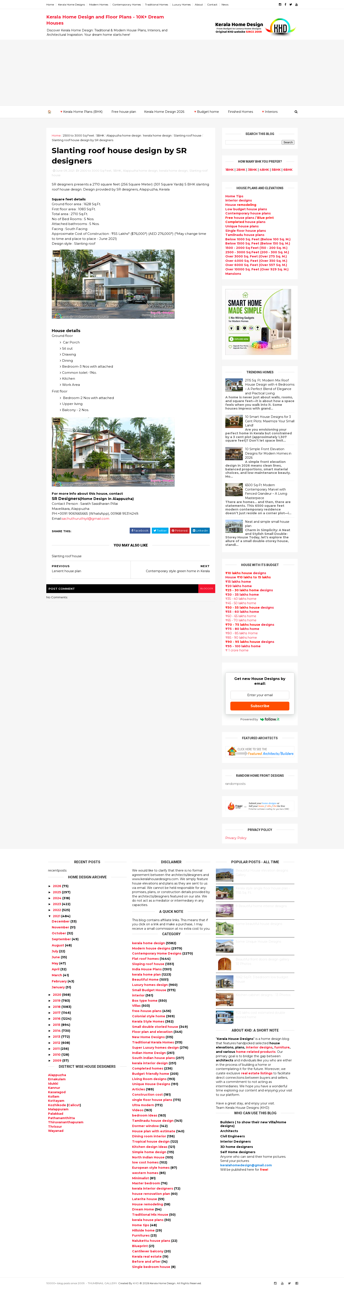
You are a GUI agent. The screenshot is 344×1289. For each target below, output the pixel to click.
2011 (56, 1049)
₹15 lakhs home (236, 582)
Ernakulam (57, 1079)
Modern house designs (151, 948)
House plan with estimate (154, 1131)
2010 (57, 1055)
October (59, 933)
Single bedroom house (151, 1267)
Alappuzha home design (125, 135)
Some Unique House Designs (258, 942)
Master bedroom (146, 1183)
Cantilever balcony (148, 1251)
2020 (57, 995)
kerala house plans (148, 1220)
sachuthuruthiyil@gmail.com (87, 519)
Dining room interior (149, 1136)
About (201, 4)
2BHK (239, 170)
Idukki (53, 1084)
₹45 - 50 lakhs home (239, 603)
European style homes (151, 1168)
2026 (57, 886)
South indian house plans (154, 1058)
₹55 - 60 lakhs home (240, 612)
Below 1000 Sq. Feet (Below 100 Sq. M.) (256, 239)
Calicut (74, 1105)
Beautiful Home (145, 980)
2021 (56, 916)
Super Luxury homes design (156, 1048)
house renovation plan (151, 1194)
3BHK (250, 170)
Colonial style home (149, 1016)
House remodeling (148, 1204)
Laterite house (145, 1199)
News (226, 4)
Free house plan (123, 112)
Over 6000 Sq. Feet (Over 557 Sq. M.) (254, 265)
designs (237, 200)
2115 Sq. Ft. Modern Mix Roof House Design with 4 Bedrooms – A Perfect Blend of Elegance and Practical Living (268, 386)
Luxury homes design (150, 985)
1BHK (228, 170)
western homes (145, 1173)
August (58, 945)
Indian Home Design (149, 1053)
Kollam (53, 1096)
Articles (139, 1089)
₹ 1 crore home (235, 650)
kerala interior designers (153, 1188)
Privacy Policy (234, 838)
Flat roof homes (146, 959)
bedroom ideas (145, 1115)
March (57, 975)
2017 (57, 1013)
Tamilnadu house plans (243, 235)
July (55, 951)
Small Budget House (149, 990)
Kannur (54, 1088)
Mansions (231, 273)
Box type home (145, 1000)
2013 (56, 1037)
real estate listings (256, 1073)
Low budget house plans (244, 209)
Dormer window (146, 1126)
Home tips (141, 1225)
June (56, 957)
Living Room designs (149, 1079)
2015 (56, 1025)
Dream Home (143, 1209)
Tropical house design (151, 1141)
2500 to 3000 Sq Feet (80, 135)
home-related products (256, 1052)
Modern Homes (100, 4)
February (59, 981)
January (58, 987)
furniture (282, 1047)
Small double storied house (155, 1026)
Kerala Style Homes (148, 1021)
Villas (137, 1006)
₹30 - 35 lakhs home (240, 594)
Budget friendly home (151, 1073)
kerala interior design (150, 1063)
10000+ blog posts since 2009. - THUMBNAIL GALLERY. (83, 1283)
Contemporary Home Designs (157, 953)
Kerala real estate (147, 1256)
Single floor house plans (244, 230)
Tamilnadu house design (153, 1121)
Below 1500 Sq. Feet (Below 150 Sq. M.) (256, 243)
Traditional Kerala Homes (153, 1042)
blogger (205, 589)
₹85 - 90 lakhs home (239, 637)
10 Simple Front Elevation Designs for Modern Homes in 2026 (266, 453)
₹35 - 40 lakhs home (239, 599)
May (55, 963)
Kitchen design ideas (150, 1147)
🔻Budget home (206, 112)
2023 (57, 904)
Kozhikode (57, 1105)
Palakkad (55, 1114)
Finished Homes (240, 112)
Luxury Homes (183, 4)
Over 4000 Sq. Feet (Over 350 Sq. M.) (254, 261)
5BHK (102, 135)
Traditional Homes (158, 4)
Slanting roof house (189, 135)
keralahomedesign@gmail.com (246, 1165)
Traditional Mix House (150, 1215)
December (61, 921)
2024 (57, 898)
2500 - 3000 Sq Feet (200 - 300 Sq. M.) (255, 252)
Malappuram (58, 1109)
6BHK (286, 170)
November (60, 927)
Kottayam (56, 1101)
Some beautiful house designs (259, 924)
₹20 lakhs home (237, 586)
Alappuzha (57, 1075)
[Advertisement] (172, 72)
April (55, 969)
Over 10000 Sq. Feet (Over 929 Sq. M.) (255, 269)
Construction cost (148, 1095)
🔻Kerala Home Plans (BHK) (80, 112)
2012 (56, 1043)
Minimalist (141, 1178)
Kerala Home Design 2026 (164, 112)
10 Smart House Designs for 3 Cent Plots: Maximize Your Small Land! (268, 421)
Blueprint (140, 1246)
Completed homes (148, 1068)
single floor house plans (152, 1100)
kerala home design (159, 135)
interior (138, 995)
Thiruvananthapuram (65, 1122)
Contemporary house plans (246, 213)
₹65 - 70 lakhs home (239, 620)
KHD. (138, 1283)
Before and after (146, 1262)
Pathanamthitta (61, 1118)
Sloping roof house (148, 964)
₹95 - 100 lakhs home (241, 646)
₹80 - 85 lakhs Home (240, 633)
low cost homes (145, 1162)
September (61, 939)
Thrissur (55, 1127)
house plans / (248, 218)
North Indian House (148, 1157)
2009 (57, 1060)
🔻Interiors (269, 112)
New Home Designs (149, 1037)
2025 (57, 892)
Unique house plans (240, 226)
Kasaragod (57, 1092)
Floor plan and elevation (153, 1032)
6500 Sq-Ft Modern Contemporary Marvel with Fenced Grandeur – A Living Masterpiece (264, 491)
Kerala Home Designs (73, 4)
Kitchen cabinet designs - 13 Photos (263, 995)
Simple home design (149, 1152)
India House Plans (147, 969)
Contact (214, 4)
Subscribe (258, 706)
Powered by (258, 719)
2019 (57, 1001)
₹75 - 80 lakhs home (241, 629)
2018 (57, 1007)
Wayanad (55, 1131)
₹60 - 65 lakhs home (239, 616)
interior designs (259, 1047)
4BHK (262, 170)
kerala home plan (147, 974)
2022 (57, 910)
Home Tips (233, 196)
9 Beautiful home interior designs (261, 906)
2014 (57, 1031)
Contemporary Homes (128, 4)
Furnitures (141, 1235)
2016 (57, 1019)
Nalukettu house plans (151, 1241)
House (239, 205)
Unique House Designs (151, 1084)
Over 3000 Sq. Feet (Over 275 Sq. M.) (254, 256)
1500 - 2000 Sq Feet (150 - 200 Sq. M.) (255, 248)
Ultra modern (143, 1105)
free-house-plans (147, 1011)
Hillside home (144, 1230)
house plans (244, 222)
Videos (138, 1110)
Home (52, 4)
